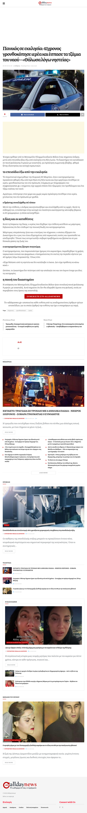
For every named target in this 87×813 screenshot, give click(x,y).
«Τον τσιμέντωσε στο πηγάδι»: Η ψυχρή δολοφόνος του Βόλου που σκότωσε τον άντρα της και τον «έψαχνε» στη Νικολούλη (23, 449)
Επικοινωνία (44, 807)
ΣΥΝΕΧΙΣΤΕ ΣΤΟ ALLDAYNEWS (43, 296)
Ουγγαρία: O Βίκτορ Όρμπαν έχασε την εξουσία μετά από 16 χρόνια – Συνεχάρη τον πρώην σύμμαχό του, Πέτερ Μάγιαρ (22, 441)
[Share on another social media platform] (82, 114)
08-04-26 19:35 (19, 686)
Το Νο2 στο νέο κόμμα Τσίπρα (58, 460)
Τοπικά (7, 404)
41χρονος (11, 310)
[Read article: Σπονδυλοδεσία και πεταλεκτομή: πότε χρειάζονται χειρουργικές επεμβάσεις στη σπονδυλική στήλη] (43, 506)
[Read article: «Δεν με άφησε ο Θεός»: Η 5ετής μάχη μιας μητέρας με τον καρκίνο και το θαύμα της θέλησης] (43, 625)
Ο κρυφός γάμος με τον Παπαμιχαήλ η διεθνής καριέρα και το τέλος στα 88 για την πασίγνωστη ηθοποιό (44, 589)
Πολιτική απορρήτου (32, 807)
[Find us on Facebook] (59, 807)
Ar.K (20, 342)
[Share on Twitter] (62, 114)
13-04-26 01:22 (30, 749)
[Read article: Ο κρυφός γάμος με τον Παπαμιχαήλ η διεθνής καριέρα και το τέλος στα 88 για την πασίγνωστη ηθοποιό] (7, 591)
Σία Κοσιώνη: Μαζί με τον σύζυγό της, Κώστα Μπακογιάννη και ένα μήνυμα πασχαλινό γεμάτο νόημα (64, 465)
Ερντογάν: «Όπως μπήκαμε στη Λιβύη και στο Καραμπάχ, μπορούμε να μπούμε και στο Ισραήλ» (64, 455)
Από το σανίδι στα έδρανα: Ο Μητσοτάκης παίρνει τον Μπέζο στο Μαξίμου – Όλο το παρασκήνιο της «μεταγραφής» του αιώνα (65, 449)
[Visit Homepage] (45, 3)
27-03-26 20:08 (30, 533)
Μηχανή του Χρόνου (12, 740)
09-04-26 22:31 (19, 676)
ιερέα (30, 310)
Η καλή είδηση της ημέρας (17, 642)
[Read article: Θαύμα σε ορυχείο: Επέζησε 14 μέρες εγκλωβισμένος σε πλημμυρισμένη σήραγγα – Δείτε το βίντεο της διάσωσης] (9, 673)
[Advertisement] (43, 26)
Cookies (21, 807)
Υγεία (7, 525)
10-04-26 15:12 (32, 651)
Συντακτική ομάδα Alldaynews (14, 418)
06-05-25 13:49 (7, 66)
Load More (43, 473)
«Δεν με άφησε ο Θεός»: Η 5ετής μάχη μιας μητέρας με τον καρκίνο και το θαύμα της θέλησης (38, 647)
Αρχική (5, 807)
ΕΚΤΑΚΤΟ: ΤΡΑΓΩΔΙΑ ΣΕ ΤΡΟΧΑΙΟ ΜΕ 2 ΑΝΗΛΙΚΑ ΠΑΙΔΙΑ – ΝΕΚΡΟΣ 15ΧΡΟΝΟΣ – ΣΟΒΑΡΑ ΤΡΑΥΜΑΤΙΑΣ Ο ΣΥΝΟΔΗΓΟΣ (42, 412)
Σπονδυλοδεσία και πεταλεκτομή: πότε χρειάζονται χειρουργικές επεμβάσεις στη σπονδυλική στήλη (39, 530)
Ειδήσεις (17, 66)
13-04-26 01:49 (30, 418)
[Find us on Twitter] (62, 807)
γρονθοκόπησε (21, 310)
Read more (10, 432)
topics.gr (11, 796)
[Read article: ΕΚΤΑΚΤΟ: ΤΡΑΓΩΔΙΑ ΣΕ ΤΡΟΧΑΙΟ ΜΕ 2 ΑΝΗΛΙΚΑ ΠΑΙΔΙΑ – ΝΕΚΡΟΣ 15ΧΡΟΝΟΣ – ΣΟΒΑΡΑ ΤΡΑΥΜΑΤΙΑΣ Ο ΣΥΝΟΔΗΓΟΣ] (43, 386)
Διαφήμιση (13, 807)
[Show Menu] (4, 3)
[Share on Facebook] (27, 114)
